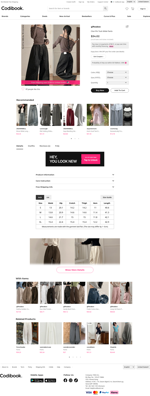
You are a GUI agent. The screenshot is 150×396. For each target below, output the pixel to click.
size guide (107, 197)
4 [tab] (80, 357)
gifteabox (96, 27)
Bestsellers (87, 16)
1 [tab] (71, 138)
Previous (14, 119)
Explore (146, 16)
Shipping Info (40, 367)
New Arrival (64, 16)
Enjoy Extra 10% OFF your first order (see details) (107, 52)
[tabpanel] (28, 120)
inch (40, 197)
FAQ (57, 146)
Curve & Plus (109, 16)
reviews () (45, 146)
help (58, 367)
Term (22, 367)
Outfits (31, 146)
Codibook (12, 8)
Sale (129, 16)
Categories (25, 16)
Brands (5, 16)
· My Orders (90, 2)
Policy (30, 367)
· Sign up (81, 2)
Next (135, 119)
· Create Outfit (71, 2)
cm (48, 197)
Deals (44, 16)
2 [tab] (75, 138)
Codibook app (119, 2)
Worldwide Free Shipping (9, 2)
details (19, 146)
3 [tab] (79, 138)
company (67, 367)
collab (51, 367)
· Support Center (102, 2)
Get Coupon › (98, 56)
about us (5, 367)
